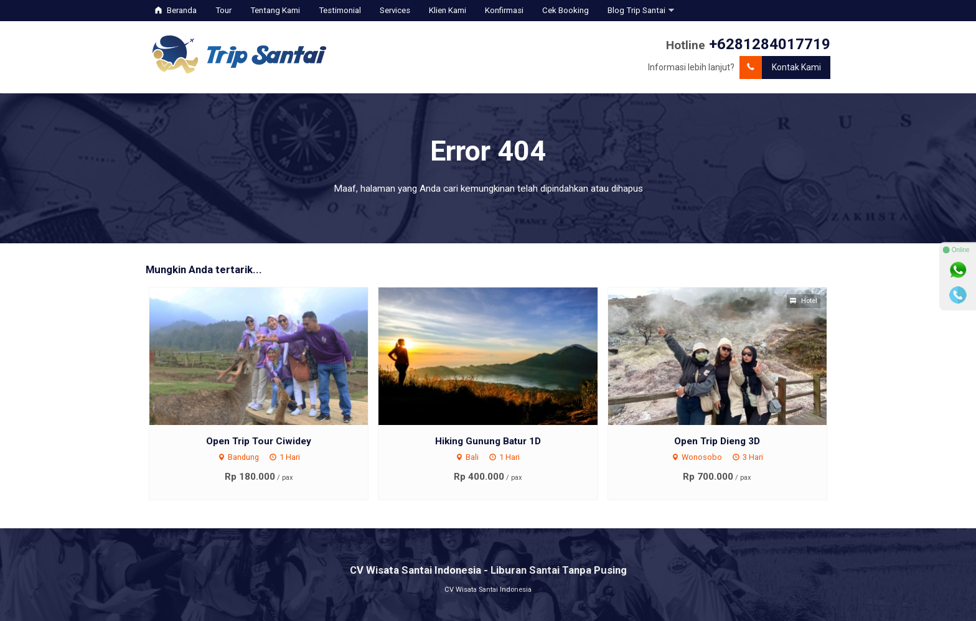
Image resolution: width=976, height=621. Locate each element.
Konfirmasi (504, 10)
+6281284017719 (769, 44)
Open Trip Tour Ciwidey (258, 441)
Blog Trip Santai (636, 10)
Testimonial (340, 10)
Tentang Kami (275, 10)
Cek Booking (565, 10)
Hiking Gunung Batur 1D (488, 441)
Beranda (176, 10)
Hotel (803, 301)
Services (395, 10)
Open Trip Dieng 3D (717, 441)
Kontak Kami (780, 67)
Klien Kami (447, 10)
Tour (223, 10)
